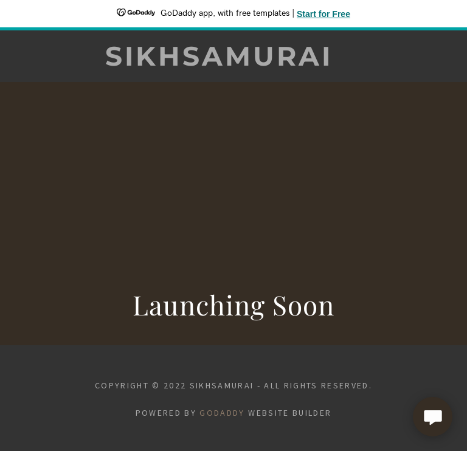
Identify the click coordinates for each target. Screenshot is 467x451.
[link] (218, 62)
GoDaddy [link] (221, 412)
